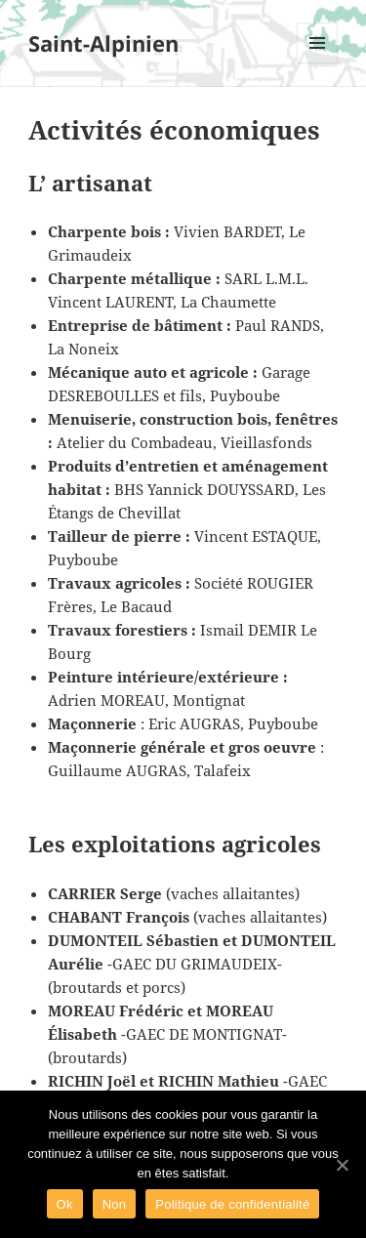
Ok (65, 1204)
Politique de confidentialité (232, 1204)
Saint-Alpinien (103, 43)
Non (114, 1204)
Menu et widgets (318, 62)
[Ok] (341, 1165)
